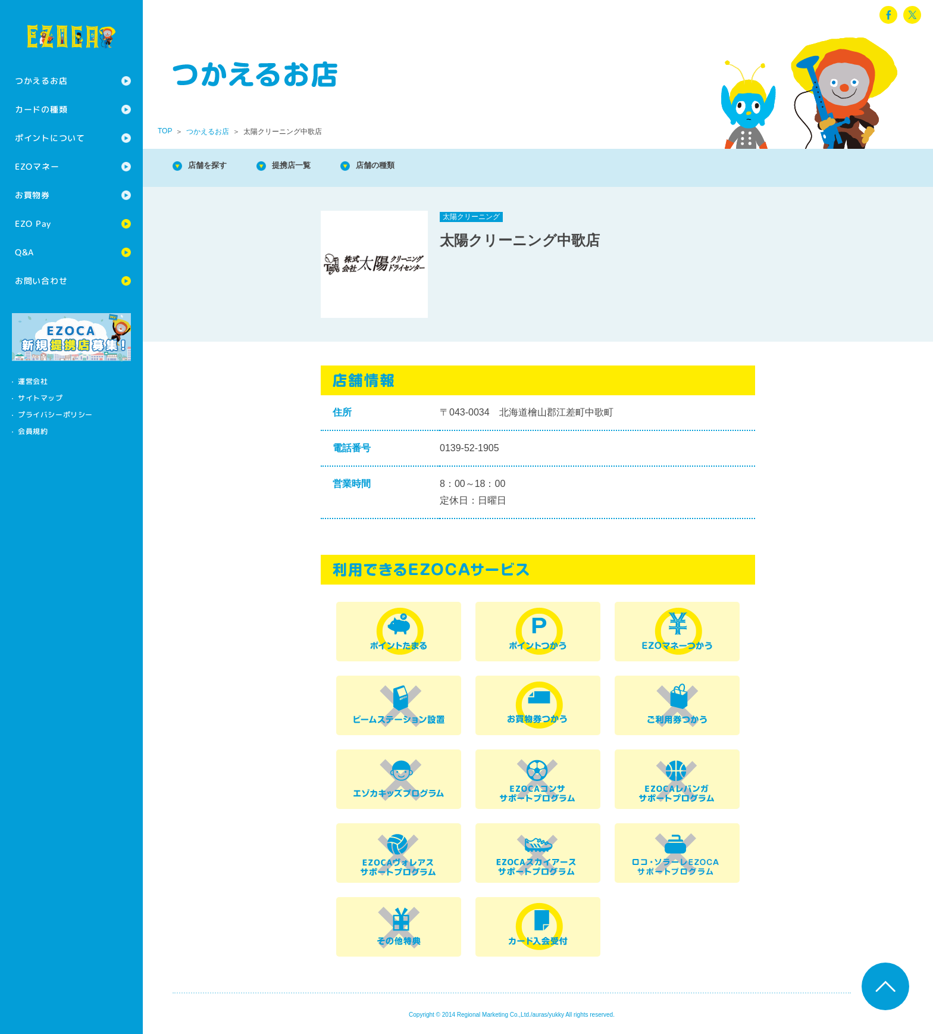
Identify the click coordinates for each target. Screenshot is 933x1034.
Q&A (24, 252)
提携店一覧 (309, 166)
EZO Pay (33, 223)
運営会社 (33, 381)
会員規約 (33, 431)
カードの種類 (41, 109)
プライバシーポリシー (55, 415)
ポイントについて (50, 137)
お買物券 (32, 195)
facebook (888, 15)
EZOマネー (37, 166)
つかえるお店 (41, 80)
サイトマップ (40, 398)
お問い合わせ (41, 280)
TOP (165, 131)
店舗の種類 (404, 166)
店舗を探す (214, 166)
